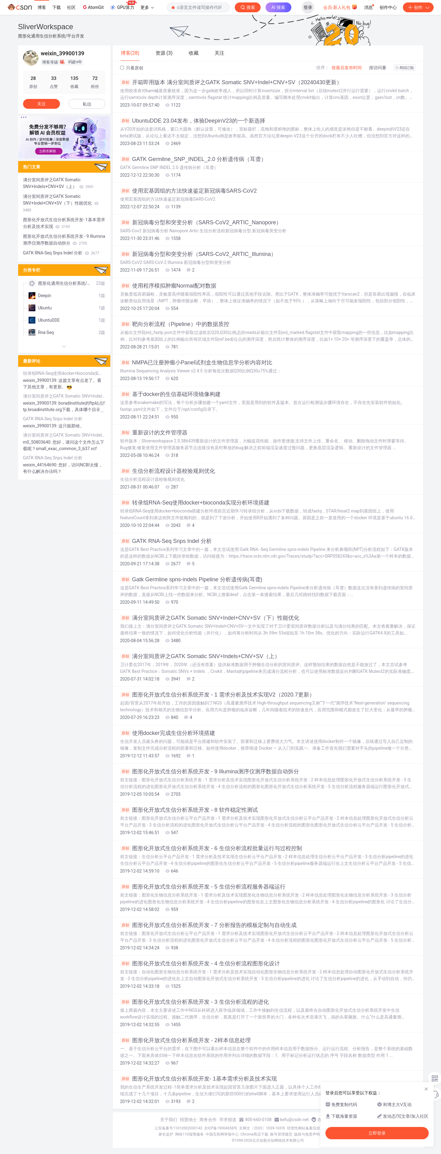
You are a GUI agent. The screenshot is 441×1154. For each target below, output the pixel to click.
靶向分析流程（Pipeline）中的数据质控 (174, 324)
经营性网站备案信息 (303, 1128)
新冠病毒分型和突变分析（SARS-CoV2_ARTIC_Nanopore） (201, 222)
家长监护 (166, 1134)
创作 (418, 7)
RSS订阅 (405, 68)
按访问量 (377, 67)
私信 (87, 104)
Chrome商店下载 (254, 1134)
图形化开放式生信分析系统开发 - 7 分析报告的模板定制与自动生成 (208, 925)
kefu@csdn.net (294, 1119)
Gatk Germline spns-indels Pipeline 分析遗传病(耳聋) (191, 579)
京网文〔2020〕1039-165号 (262, 1128)
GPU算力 (123, 5)
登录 (308, 7)
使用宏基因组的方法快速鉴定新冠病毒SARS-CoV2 (188, 191)
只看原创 (131, 67)
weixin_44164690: (41, 464)
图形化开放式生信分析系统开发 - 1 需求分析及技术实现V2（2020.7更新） (217, 695)
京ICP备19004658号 (221, 1128)
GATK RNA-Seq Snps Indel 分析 (166, 541)
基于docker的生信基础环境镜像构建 (170, 394)
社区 (71, 7)
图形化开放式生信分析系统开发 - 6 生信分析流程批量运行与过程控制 (211, 848)
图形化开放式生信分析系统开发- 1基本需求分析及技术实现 (198, 1079)
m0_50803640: (38, 442)
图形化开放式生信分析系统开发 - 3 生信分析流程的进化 (194, 1002)
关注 (41, 103)
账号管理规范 (281, 1134)
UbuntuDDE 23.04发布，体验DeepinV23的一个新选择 (192, 121)
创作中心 (388, 7)
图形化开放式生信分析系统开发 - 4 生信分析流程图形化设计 (200, 963)
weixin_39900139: (41, 380)
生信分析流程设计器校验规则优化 (167, 471)
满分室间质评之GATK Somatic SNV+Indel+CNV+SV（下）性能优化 (209, 618)
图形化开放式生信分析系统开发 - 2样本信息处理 (185, 1040)
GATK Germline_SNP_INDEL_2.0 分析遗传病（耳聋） (193, 159)
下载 (56, 7)
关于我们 (168, 1119)
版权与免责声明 (307, 1134)
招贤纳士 (188, 1119)
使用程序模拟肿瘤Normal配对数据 (168, 286)
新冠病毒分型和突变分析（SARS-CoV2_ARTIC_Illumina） (198, 254)
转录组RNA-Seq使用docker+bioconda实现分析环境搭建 (195, 503)
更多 (147, 7)
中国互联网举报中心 (222, 1134)
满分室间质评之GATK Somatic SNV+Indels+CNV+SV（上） (200, 656)
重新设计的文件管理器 (153, 433)
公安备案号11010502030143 (178, 1128)
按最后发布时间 (347, 67)
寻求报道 (227, 1119)
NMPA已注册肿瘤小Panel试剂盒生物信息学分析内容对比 (196, 362)
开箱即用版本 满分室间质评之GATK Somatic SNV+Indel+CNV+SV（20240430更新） (231, 82)
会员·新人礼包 (340, 7)
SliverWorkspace (45, 26)
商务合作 (208, 1119)
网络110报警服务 (189, 1134)
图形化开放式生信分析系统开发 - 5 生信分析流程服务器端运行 (202, 887)
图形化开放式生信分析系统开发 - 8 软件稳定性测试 (189, 810)
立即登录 (377, 1133)
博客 (41, 7)
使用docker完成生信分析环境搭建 (167, 733)
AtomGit (93, 7)
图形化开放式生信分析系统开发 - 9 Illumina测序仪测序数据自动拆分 (209, 771)
